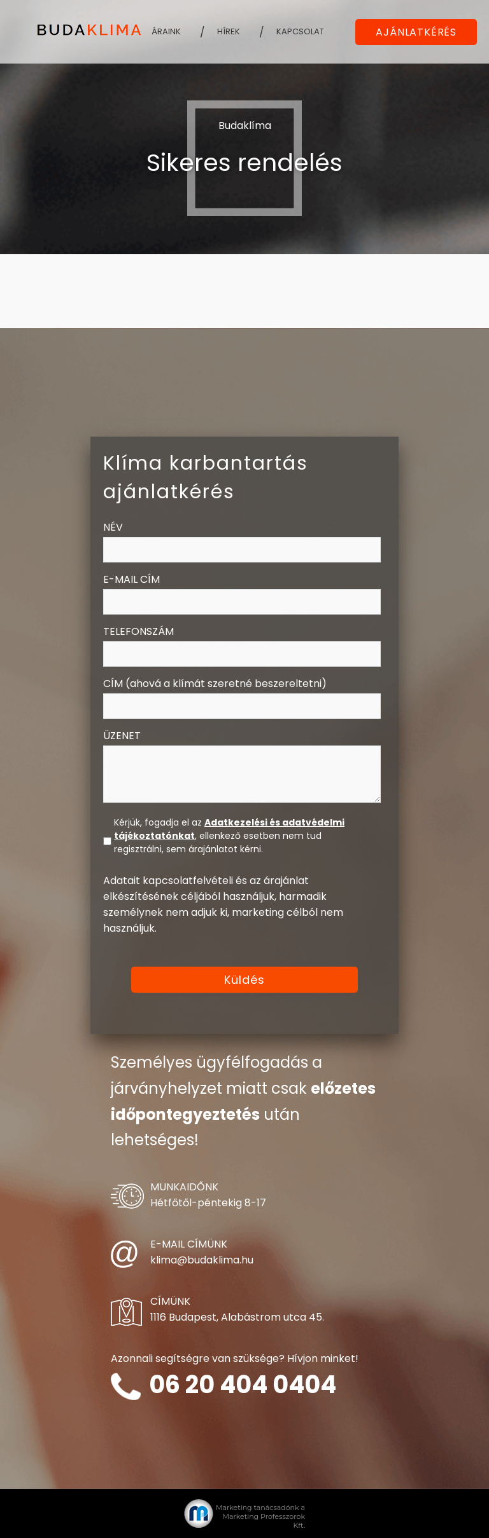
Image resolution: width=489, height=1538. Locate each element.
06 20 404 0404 (242, 1384)
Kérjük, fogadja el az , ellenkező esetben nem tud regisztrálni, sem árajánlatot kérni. (229, 835)
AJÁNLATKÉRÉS (416, 32)
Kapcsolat (300, 31)
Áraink (166, 31)
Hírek (228, 31)
